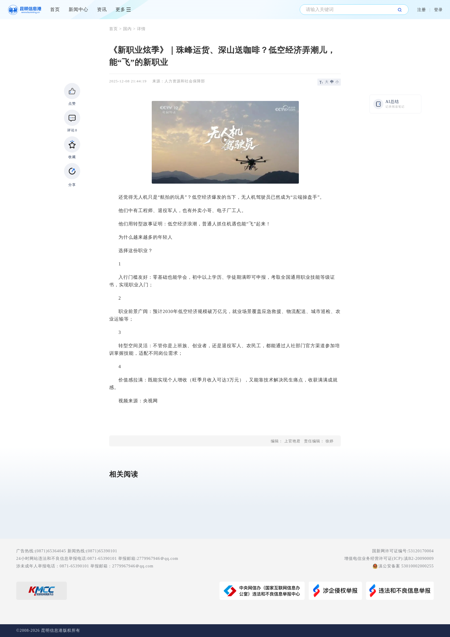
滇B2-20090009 (419, 558)
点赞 (72, 104)
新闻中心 (78, 9)
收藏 (72, 157)
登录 (438, 10)
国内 (127, 29)
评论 (72, 130)
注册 (421, 10)
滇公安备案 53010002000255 (406, 566)
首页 (55, 9)
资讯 (102, 9)
